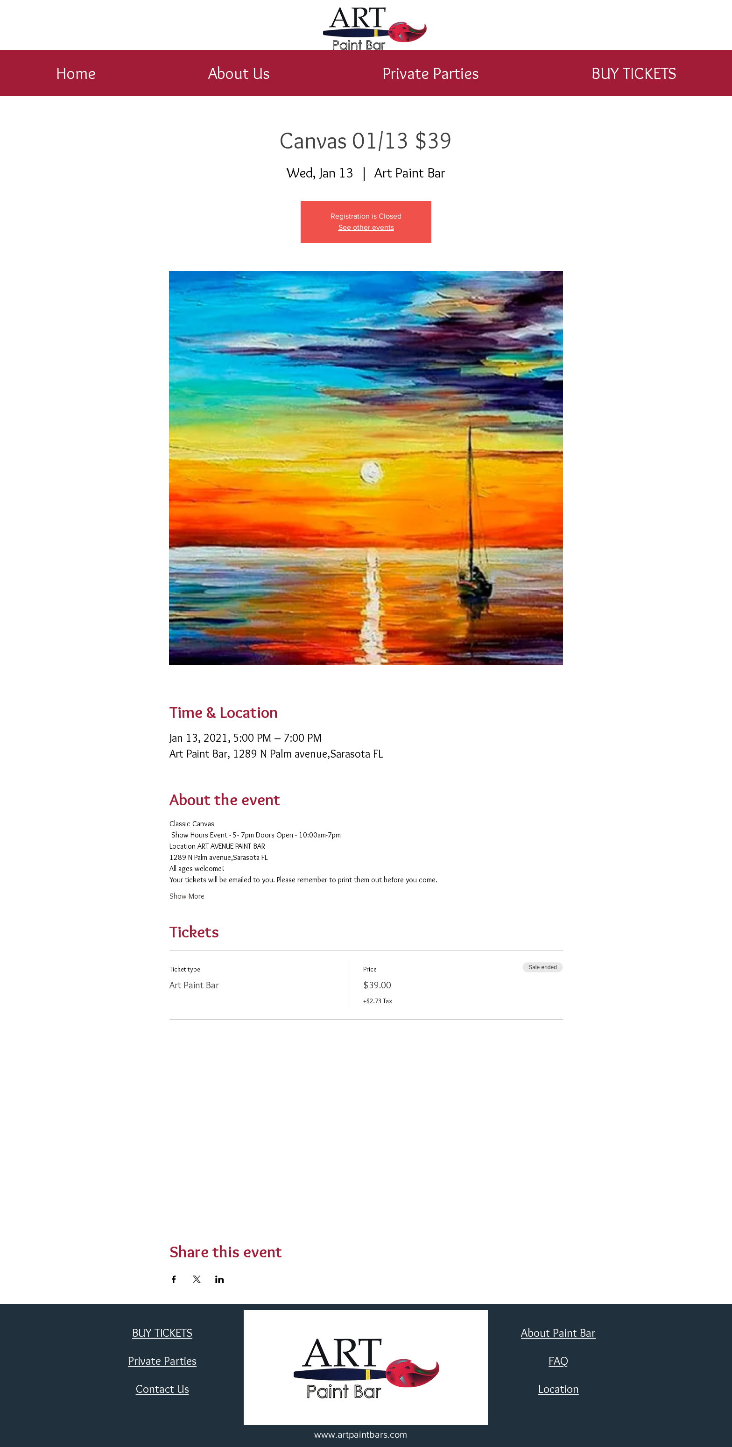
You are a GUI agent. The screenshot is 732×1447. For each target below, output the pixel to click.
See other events (366, 227)
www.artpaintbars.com (360, 1434)
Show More (186, 896)
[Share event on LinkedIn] (219, 1279)
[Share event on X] (196, 1279)
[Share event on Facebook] (173, 1279)
